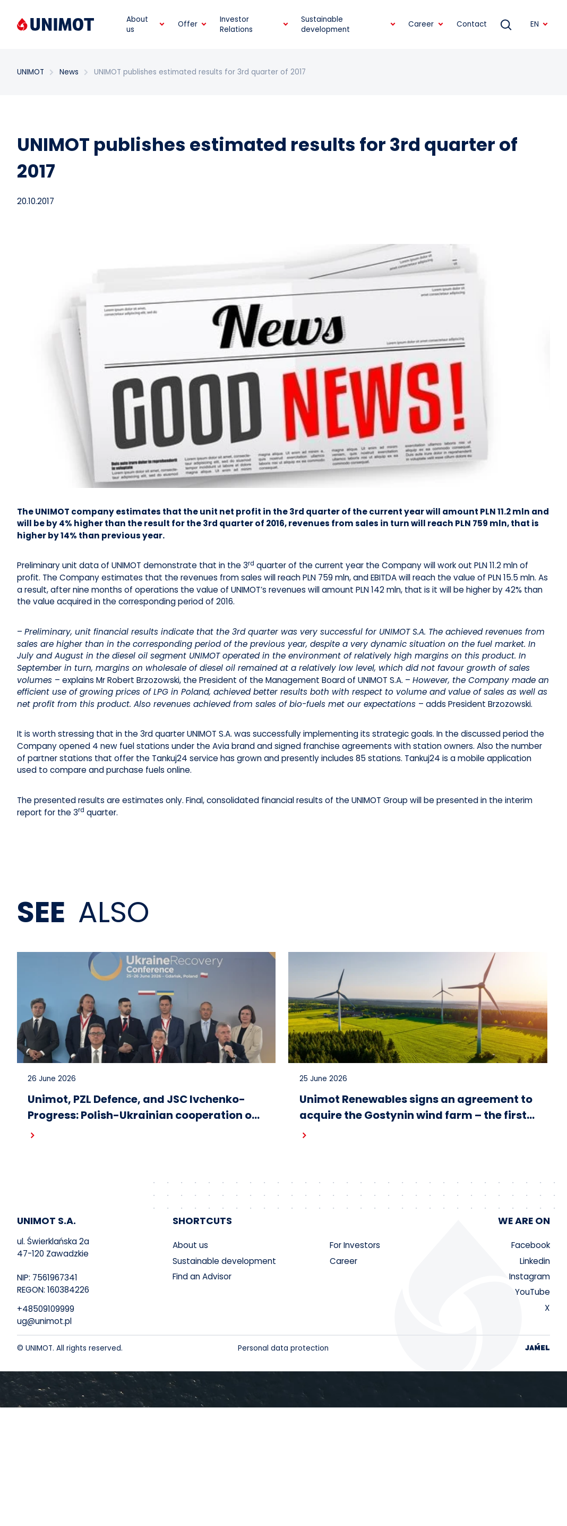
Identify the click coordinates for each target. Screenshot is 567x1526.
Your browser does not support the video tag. (283, 1390)
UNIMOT (30, 72)
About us (190, 1246)
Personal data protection (283, 1349)
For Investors (355, 1246)
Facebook (530, 1246)
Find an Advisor (202, 1277)
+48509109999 (45, 1310)
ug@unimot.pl (44, 1321)
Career (343, 1261)
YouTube (532, 1293)
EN (539, 24)
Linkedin (535, 1261)
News (67, 72)
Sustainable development (224, 1261)
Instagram (529, 1277)
